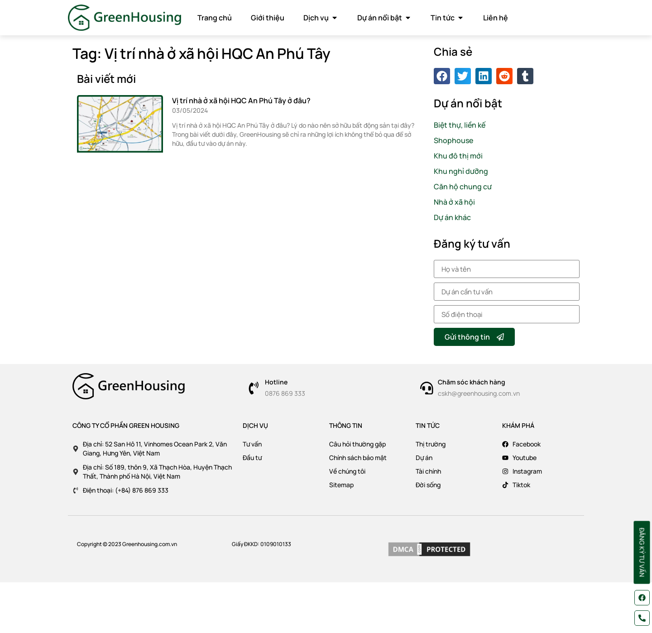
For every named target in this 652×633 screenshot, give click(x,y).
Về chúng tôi (347, 471)
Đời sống (428, 484)
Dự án (424, 457)
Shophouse (453, 140)
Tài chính (428, 471)
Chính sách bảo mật (358, 457)
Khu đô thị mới (458, 156)
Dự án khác (452, 217)
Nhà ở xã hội (454, 202)
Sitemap (341, 484)
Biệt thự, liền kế (459, 125)
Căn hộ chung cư (463, 187)
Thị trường (431, 444)
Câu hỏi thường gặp (357, 444)
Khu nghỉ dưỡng (461, 171)
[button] (442, 76)
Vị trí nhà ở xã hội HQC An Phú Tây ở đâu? (241, 101)
